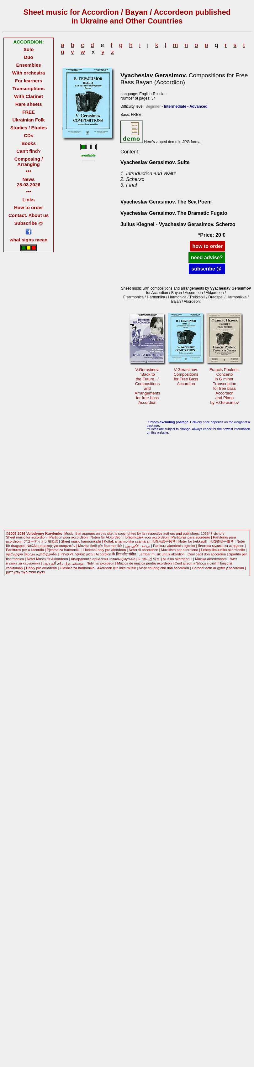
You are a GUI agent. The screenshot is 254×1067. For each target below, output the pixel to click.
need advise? (207, 257)
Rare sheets (28, 104)
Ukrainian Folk (29, 119)
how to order (207, 246)
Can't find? (28, 151)
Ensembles (28, 65)
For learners (28, 80)
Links (29, 199)
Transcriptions (29, 88)
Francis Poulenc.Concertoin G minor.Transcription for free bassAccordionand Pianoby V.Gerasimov (224, 386)
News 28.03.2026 (28, 182)
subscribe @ (207, 268)
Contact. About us (28, 215)
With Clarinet (28, 96)
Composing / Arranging (28, 161)
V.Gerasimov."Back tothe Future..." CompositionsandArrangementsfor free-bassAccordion (147, 386)
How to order (28, 207)
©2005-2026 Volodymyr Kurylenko (34, 533)
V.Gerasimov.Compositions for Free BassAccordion (186, 376)
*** (28, 171)
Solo (29, 49)
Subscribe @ (28, 223)
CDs (28, 135)
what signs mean (29, 239)
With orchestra (28, 72)
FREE (28, 112)
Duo (28, 57)
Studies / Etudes (28, 127)
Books (28, 143)
